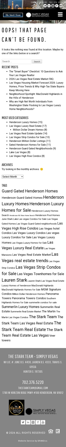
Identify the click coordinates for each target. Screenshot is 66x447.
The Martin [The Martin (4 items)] (49, 311)
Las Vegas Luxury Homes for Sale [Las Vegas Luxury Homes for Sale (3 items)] (29, 242)
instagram (53, 5)
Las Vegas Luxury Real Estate (25, 125)
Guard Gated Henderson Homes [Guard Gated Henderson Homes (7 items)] (30, 191)
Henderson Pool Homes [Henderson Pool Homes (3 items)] (47, 215)
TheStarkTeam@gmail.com (33, 388)
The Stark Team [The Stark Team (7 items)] (43, 316)
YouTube (60, 5)
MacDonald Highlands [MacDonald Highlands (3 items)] (42, 285)
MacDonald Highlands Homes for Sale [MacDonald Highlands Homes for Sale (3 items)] (21, 289)
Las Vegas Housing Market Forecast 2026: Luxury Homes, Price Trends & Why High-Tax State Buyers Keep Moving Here (36, 86)
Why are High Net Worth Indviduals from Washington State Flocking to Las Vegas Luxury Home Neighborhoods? (35, 105)
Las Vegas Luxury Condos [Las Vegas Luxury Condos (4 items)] (29, 233)
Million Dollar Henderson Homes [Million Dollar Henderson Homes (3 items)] (28, 294)
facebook (56, 5)
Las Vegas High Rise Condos (25, 156)
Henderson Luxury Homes (23, 122)
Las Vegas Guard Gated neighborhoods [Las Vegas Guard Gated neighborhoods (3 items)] (36, 223)
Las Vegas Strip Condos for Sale (27, 137)
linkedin (49, 5)
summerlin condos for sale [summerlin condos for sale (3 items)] (43, 302)
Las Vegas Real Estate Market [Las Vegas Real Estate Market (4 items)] (31, 254)
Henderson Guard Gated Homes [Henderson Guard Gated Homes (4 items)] (22, 197)
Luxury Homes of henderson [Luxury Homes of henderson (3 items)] (16, 285)
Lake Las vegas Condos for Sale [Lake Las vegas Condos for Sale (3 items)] (29, 219)
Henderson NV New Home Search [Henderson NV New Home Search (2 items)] (22, 215)
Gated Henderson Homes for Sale (27, 144)
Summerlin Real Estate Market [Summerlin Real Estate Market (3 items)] (26, 311)
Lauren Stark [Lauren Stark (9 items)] (14, 280)
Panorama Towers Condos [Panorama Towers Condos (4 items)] (29, 298)
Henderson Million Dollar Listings (27, 141)
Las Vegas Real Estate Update (25, 133)
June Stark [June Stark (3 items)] (7, 219)
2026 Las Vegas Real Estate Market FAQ (31, 79)
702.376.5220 (56, 2)
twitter (45, 5)
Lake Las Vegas (18, 152)
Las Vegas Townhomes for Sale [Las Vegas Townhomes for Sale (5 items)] (40, 274)
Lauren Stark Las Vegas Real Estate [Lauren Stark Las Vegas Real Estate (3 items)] (46, 280)
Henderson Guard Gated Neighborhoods (30, 148)
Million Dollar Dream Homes (28, 129)
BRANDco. (43, 441)
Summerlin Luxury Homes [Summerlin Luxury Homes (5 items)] (20, 307)
